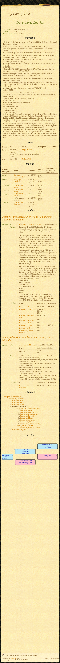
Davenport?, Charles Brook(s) (30, 424)
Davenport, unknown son (29, 414)
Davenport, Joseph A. (26, 325)
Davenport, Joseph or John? (19, 176)
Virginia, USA (27, 149)
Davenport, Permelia (26, 320)
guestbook (33, 655)
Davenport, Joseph (17, 400)
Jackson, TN (26, 159)
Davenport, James (17, 404)
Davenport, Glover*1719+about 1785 (47, 446)
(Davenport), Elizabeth (18, 180)
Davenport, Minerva (26, 309)
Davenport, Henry (17, 402)
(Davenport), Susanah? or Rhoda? (30, 224)
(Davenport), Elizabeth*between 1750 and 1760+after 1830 (25, 462)
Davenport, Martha (25, 323)
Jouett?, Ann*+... (47, 456)
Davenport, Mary (25, 307)
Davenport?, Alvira (26, 328)
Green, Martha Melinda (27, 345)
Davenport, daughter (18, 203)
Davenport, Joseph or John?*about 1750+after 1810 (25, 451)
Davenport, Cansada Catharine (30, 428)
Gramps (13, 658)
